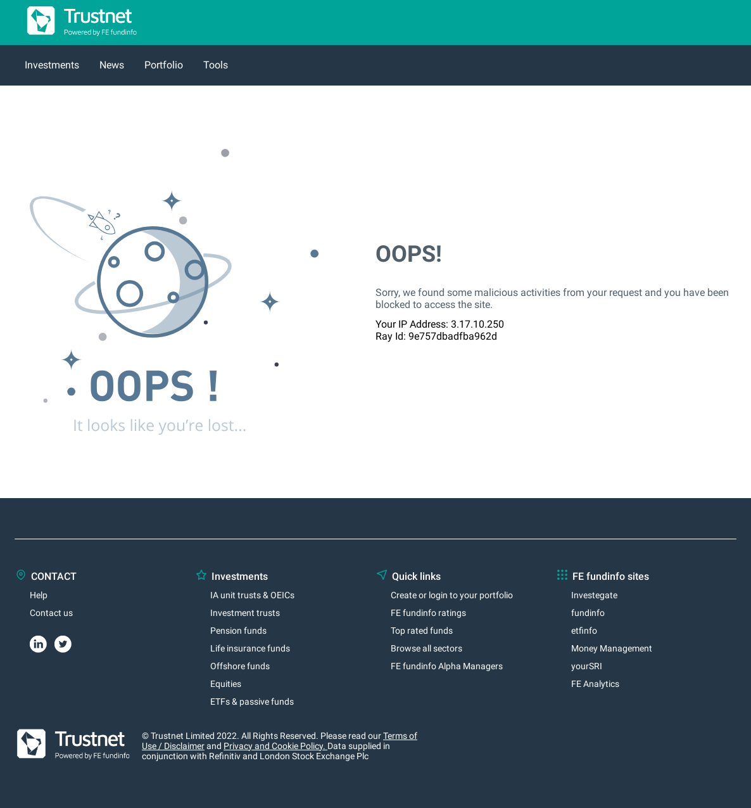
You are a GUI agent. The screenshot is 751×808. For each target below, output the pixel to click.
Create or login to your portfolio (452, 595)
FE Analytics (595, 684)
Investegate (594, 595)
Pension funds (238, 630)
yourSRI (586, 666)
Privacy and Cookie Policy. (275, 746)
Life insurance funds (250, 648)
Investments (52, 65)
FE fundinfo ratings (428, 613)
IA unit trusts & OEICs (252, 595)
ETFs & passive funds (252, 701)
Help (38, 595)
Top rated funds (422, 630)
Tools (215, 65)
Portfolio (163, 65)
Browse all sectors (426, 648)
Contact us (51, 613)
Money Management (611, 648)
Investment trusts (245, 613)
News (111, 65)
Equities (225, 684)
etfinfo (584, 630)
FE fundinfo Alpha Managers (447, 666)
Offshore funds (240, 666)
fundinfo (588, 613)
